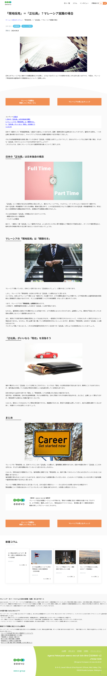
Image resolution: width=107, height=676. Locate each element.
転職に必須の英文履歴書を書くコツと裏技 (11, 630)
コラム (71, 3)
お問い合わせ (68, 646)
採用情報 (76, 646)
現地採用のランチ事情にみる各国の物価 (11, 636)
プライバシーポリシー (95, 646)
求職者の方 (91, 3)
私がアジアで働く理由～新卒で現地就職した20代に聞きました (16, 637)
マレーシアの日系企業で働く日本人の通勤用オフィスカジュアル (17, 628)
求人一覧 (63, 3)
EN (100, 3)
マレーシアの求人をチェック (79, 102)
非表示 (15, 117)
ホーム (8, 20)
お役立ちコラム (17, 20)
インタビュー (80, 3)
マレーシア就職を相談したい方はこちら (27, 102)
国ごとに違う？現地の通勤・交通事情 (10, 634)
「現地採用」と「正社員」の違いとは (10, 632)
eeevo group (19, 666)
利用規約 (83, 646)
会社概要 (59, 646)
